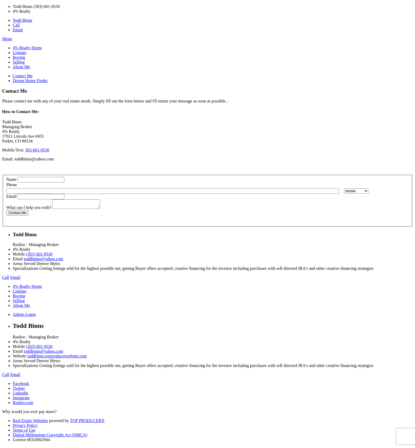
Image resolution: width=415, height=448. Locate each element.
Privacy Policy (25, 427)
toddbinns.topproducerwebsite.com (57, 357)
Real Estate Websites (30, 422)
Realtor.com (23, 404)
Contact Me (23, 76)
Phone (11, 184)
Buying (19, 57)
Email (18, 30)
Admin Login (24, 316)
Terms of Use (24, 431)
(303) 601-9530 (39, 255)
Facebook (21, 385)
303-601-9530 (37, 150)
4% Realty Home (27, 48)
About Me (21, 67)
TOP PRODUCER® (87, 422)
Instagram (21, 399)
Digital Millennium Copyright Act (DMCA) (50, 436)
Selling (19, 62)
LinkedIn (20, 394)
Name (11, 179)
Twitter (19, 390)
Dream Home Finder (30, 80)
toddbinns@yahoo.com (34, 159)
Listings (19, 52)
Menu (7, 39)
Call (16, 25)
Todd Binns (22, 20)
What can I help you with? (28, 209)
